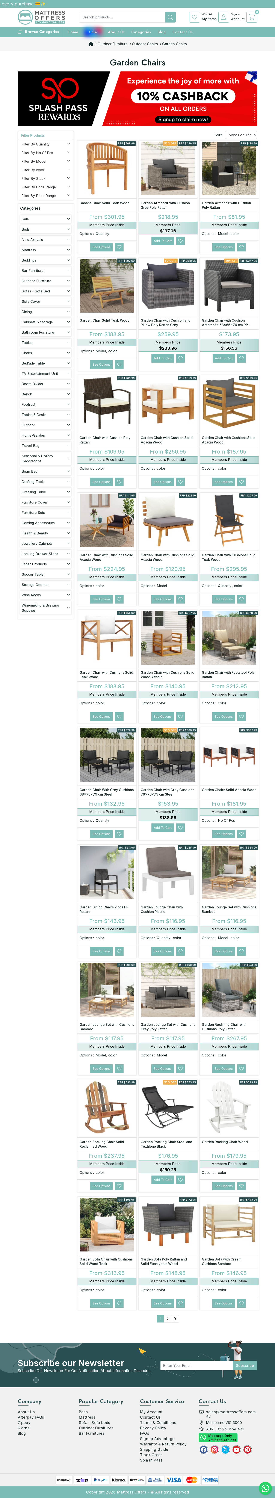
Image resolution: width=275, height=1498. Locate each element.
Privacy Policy (153, 1428)
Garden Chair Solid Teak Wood (105, 320)
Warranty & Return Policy (163, 1444)
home (73, 32)
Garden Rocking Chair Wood (225, 1142)
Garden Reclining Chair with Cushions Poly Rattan (224, 1026)
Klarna (24, 1428)
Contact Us (182, 32)
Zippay (24, 1423)
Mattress (87, 1417)
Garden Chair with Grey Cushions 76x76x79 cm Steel (167, 792)
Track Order (151, 1455)
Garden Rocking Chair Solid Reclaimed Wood (102, 1144)
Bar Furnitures (92, 1433)
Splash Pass (151, 1460)
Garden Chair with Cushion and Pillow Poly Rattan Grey (165, 322)
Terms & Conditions (158, 1423)
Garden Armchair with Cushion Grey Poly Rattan (165, 205)
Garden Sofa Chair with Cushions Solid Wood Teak (106, 1261)
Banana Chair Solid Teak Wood (105, 203)
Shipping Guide (154, 1449)
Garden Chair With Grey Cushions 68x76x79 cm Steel (107, 792)
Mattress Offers (131, 1492)
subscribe (245, 1365)
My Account (151, 1412)
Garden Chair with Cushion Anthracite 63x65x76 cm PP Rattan (225, 324)
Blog (22, 1433)
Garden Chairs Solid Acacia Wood (229, 790)
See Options (101, 247)
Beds (83, 1412)
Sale (93, 32)
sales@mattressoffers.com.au (231, 1414)
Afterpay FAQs (31, 1417)
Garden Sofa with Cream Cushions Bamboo (222, 1261)
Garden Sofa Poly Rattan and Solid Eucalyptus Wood (164, 1261)
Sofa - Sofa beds (94, 1423)
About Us (116, 32)
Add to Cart (163, 241)
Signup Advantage (157, 1439)
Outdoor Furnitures (96, 1428)
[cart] (251, 17)
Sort (218, 135)
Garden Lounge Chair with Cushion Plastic (162, 909)
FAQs (144, 1433)
